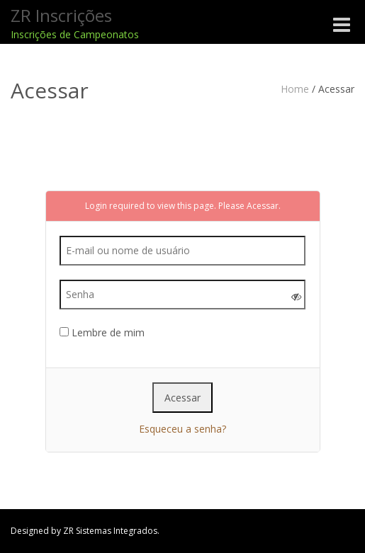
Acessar (263, 206)
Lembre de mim (102, 332)
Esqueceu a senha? (182, 428)
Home (295, 89)
